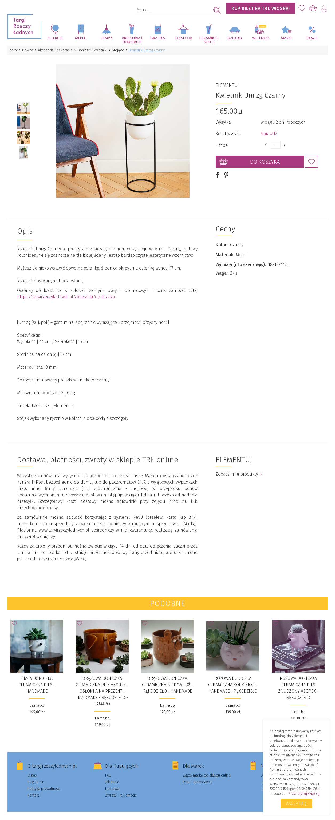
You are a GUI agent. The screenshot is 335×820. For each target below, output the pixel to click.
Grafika (157, 38)
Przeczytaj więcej (303, 793)
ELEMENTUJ (227, 82)
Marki (286, 38)
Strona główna (22, 50)
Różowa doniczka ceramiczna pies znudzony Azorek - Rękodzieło (298, 682)
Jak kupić (112, 776)
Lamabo (36, 699)
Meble (80, 38)
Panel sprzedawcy (197, 776)
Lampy (106, 38)
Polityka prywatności (44, 782)
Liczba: (222, 142)
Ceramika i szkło (209, 40)
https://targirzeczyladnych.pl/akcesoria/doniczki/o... (67, 290)
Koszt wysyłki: (228, 130)
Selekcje (55, 38)
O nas (32, 769)
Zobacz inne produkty (239, 468)
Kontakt (33, 789)
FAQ (108, 769)
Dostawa (112, 782)
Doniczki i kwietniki (94, 50)
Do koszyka (265, 159)
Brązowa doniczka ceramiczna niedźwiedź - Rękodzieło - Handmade (167, 679)
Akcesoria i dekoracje (132, 40)
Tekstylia (183, 38)
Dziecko (235, 38)
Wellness (260, 38)
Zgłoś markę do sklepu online (207, 769)
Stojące (121, 50)
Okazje (312, 38)
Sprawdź (269, 130)
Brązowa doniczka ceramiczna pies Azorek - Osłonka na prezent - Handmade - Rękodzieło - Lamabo (102, 685)
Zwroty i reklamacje (121, 789)
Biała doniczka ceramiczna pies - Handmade (36, 679)
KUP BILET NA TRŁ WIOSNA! (261, 8)
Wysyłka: (224, 119)
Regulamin (35, 776)
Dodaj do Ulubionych (311, 159)
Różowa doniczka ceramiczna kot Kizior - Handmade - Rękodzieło (232, 679)
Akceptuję (296, 803)
